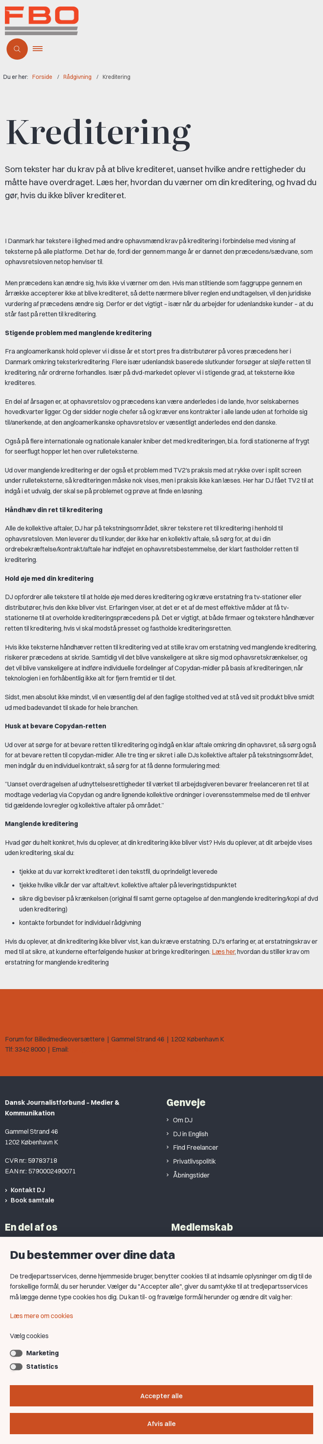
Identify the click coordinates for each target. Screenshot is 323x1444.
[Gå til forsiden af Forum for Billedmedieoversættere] (78, 22)
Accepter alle (161, 1396)
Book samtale (32, 1200)
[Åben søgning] (17, 49)
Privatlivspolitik (194, 1161)
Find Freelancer (195, 1147)
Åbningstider (191, 1175)
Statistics (42, 1366)
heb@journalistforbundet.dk (109, 1049)
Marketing (42, 1353)
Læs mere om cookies (41, 1316)
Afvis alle (161, 1423)
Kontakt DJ (28, 1190)
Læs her (223, 951)
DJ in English (190, 1134)
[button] (41, 49)
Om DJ (183, 1120)
